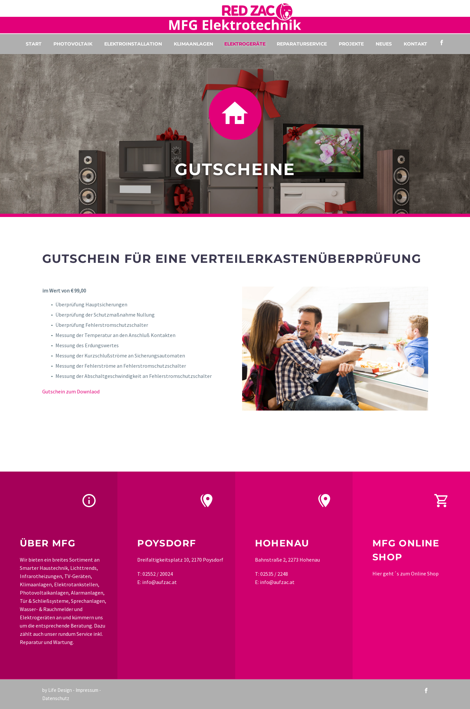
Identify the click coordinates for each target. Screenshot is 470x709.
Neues (384, 44)
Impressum (87, 690)
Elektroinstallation (133, 44)
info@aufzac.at (159, 582)
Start (34, 44)
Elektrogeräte (245, 44)
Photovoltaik (72, 44)
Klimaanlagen (193, 44)
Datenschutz (55, 698)
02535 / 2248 (274, 573)
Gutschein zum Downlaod (71, 391)
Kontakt (415, 44)
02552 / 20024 (157, 573)
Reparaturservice (302, 44)
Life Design (60, 690)
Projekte (351, 44)
